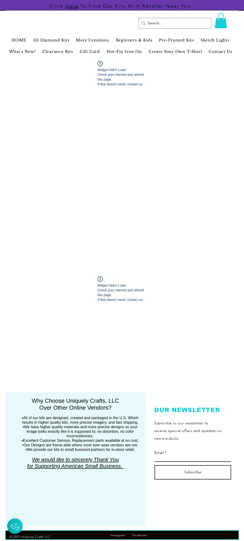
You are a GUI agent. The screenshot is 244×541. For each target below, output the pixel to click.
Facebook (142, 535)
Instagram (121, 535)
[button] (220, 20)
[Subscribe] (193, 472)
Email (159, 453)
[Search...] (174, 23)
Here (71, 6)
